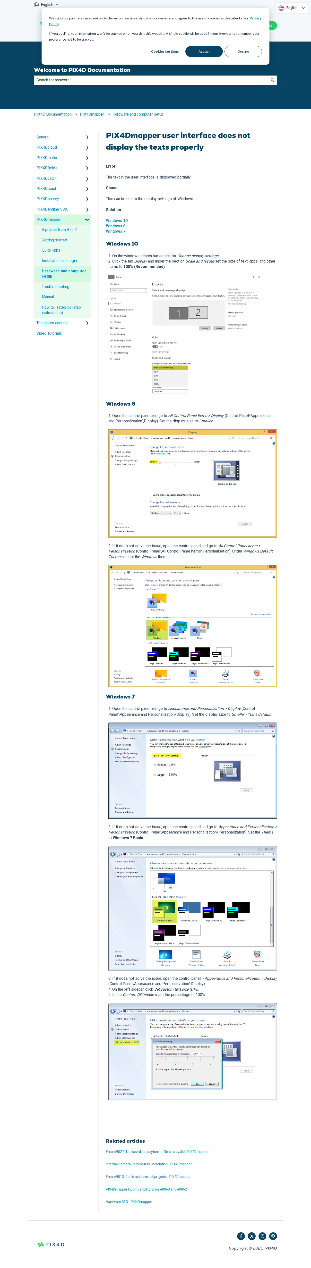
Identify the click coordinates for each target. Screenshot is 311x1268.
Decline (243, 51)
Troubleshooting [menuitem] (55, 286)
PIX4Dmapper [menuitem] (48, 219)
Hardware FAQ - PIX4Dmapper (129, 1202)
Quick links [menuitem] (51, 250)
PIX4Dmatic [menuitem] (46, 157)
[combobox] (151, 80)
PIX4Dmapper (92, 114)
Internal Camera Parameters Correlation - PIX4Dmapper (149, 1164)
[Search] (272, 80)
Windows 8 (115, 226)
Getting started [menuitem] (54, 240)
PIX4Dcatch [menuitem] (46, 178)
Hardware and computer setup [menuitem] (64, 274)
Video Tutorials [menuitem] (49, 333)
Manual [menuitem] (48, 297)
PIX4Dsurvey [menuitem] (47, 198)
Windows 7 (115, 231)
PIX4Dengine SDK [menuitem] (52, 209)
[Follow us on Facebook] (241, 1236)
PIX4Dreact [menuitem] (46, 188)
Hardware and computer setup (138, 114)
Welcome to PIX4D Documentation (82, 70)
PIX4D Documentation (53, 114)
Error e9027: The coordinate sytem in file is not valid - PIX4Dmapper (157, 1152)
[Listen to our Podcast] (273, 1236)
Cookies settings (165, 51)
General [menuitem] (42, 137)
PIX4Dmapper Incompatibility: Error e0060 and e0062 (146, 1189)
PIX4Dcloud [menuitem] (46, 147)
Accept (204, 51)
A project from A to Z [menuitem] (59, 229)
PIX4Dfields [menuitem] (46, 168)
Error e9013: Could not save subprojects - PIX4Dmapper (148, 1177)
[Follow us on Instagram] (262, 1236)
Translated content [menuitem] (52, 323)
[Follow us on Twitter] (252, 1236)
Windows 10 (117, 220)
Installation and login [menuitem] (59, 260)
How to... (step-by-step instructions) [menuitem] (61, 310)
